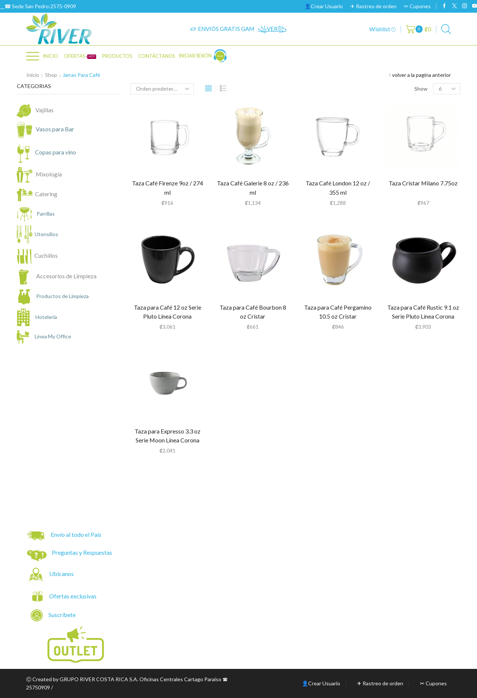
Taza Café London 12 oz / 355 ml (338, 187)
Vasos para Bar (50, 130)
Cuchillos (46, 255)
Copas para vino (50, 152)
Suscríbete (54, 615)
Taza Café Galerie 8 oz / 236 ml (253, 187)
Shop (51, 75)
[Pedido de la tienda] (162, 88)
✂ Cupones (417, 6)
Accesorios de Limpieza (66, 275)
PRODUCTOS (117, 56)
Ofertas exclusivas (73, 596)
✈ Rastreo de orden (373, 6)
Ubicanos (62, 573)
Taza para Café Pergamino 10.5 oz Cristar (338, 312)
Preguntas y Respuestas (82, 552)
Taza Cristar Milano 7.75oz (423, 183)
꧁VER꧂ (272, 28)
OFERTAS (80, 56)
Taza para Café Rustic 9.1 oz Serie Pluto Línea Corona (423, 312)
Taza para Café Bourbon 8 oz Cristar (252, 312)
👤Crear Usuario (323, 6)
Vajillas (44, 109)
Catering (46, 193)
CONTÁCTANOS (156, 56)
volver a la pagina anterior (421, 75)
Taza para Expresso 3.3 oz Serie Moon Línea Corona (167, 436)
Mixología (48, 174)
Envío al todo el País (64, 535)
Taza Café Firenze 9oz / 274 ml (167, 187)
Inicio (50, 56)
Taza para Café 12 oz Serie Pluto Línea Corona (167, 312)
